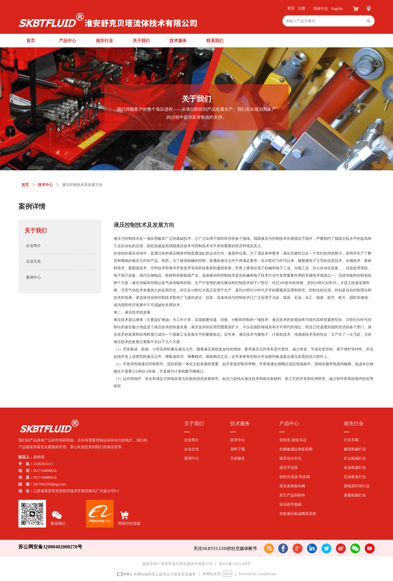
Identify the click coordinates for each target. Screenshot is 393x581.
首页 (25, 185)
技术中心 (45, 185)
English (337, 8)
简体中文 (320, 8)
